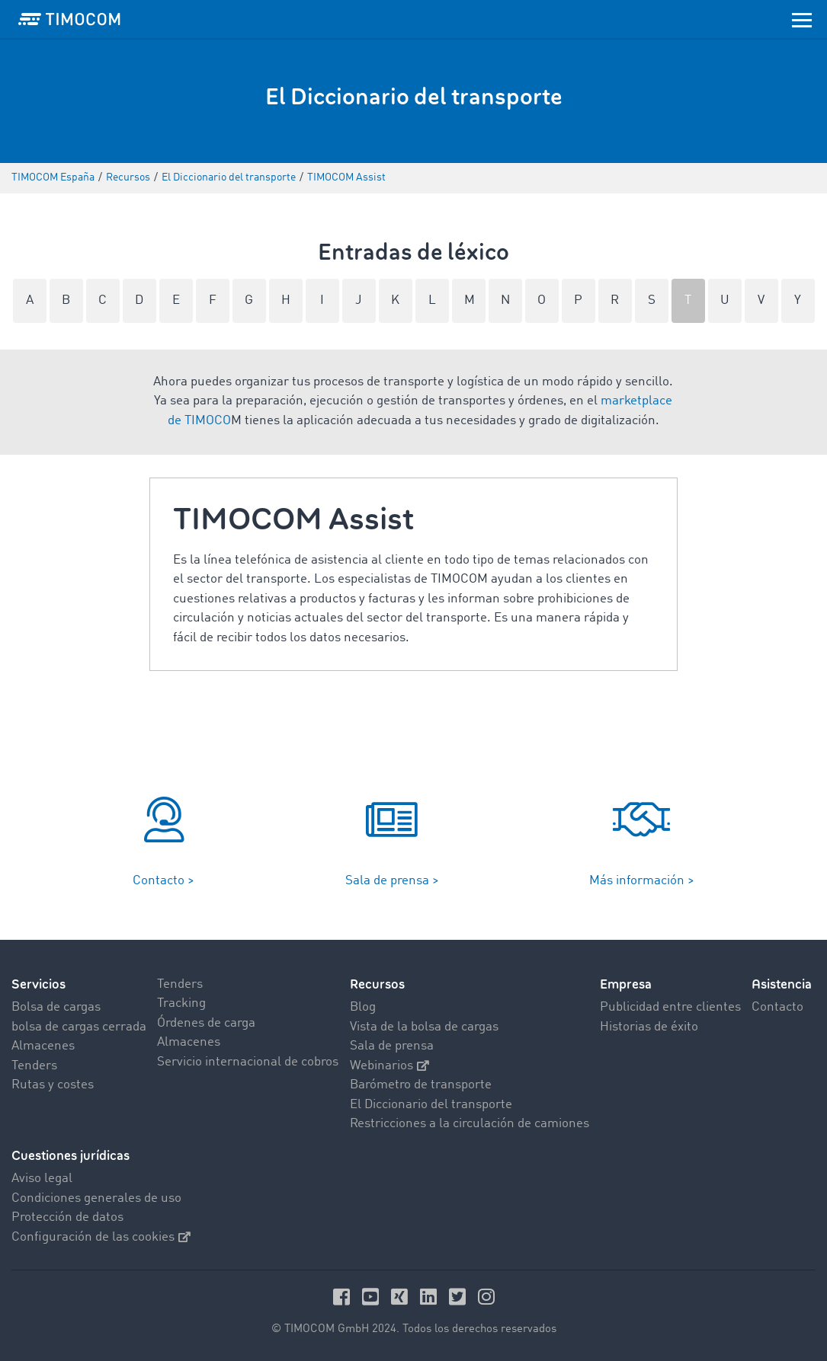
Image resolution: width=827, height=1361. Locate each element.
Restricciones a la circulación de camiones (469, 1123)
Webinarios (389, 1065)
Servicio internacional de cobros (247, 1062)
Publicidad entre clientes (670, 1007)
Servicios (38, 984)
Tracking (181, 1003)
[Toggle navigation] (802, 19)
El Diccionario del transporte (431, 1104)
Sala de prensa (392, 1046)
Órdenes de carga (206, 1023)
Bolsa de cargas (56, 1007)
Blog (363, 1007)
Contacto (777, 1007)
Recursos (377, 984)
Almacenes (43, 1046)
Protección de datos (67, 1217)
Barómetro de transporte (421, 1084)
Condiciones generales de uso (96, 1198)
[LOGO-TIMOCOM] (69, 19)
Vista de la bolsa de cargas (424, 1027)
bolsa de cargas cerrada (78, 1027)
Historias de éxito (649, 1027)
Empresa (626, 984)
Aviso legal (41, 1178)
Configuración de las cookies (101, 1237)
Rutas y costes (52, 1084)
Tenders (34, 1065)
